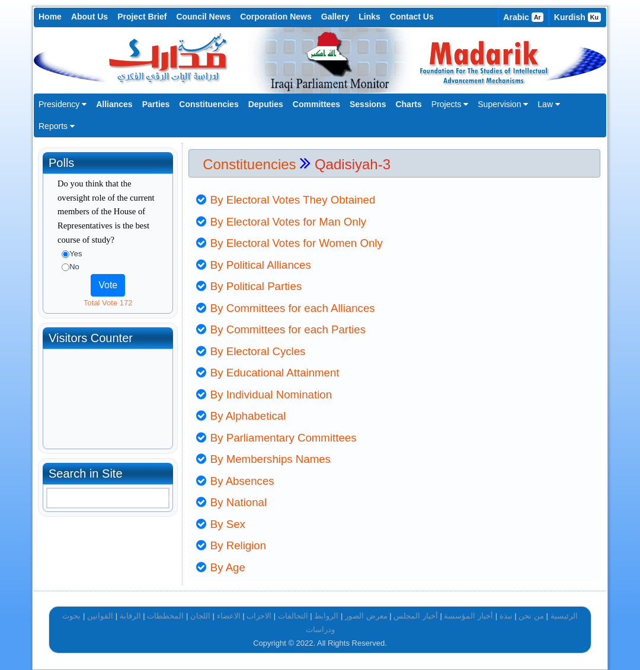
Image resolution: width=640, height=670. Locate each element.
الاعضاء (229, 615)
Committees (316, 104)
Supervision (503, 104)
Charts (408, 104)
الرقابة (130, 615)
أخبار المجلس (415, 615)
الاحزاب (259, 615)
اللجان (200, 615)
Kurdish (577, 17)
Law (548, 104)
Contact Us (412, 16)
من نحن (531, 615)
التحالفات (293, 615)
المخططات (165, 615)
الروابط (326, 615)
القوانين (100, 615)
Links (369, 16)
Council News (203, 16)
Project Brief (142, 16)
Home (50, 16)
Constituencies (208, 104)
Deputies (265, 104)
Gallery (335, 16)
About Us (89, 16)
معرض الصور (366, 615)
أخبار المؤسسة (468, 615)
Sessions (368, 104)
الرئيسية (564, 615)
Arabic (523, 17)
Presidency (63, 104)
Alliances (114, 104)
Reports (57, 126)
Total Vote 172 (108, 302)
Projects (449, 104)
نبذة (506, 615)
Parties (156, 104)
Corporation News (276, 16)
